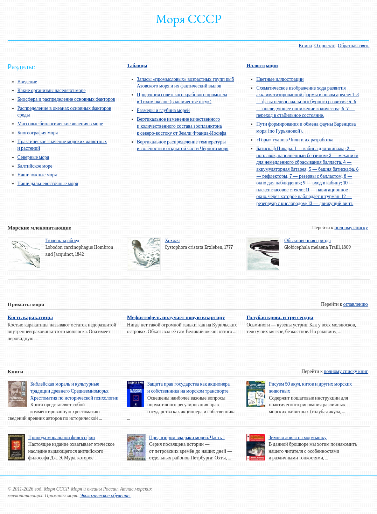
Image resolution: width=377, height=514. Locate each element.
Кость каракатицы (30, 317)
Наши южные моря (37, 175)
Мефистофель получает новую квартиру (176, 317)
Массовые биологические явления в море (60, 124)
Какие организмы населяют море (52, 90)
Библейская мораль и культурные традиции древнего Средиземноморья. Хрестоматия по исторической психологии (74, 391)
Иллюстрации (262, 66)
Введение (27, 82)
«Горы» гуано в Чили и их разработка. (295, 140)
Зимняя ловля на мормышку (297, 438)
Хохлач (172, 241)
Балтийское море (35, 166)
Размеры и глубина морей (163, 110)
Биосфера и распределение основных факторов (66, 99)
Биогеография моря (38, 133)
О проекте (324, 46)
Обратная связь (353, 46)
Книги (305, 46)
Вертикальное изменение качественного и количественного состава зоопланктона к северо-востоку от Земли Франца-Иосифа (181, 126)
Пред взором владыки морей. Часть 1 (187, 438)
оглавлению (355, 304)
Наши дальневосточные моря (48, 183)
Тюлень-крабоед (62, 241)
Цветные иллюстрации (279, 79)
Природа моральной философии (61, 438)
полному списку (351, 228)
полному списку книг (346, 371)
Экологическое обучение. (105, 495)
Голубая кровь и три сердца (279, 317)
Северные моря (33, 157)
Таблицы (137, 66)
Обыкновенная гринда (307, 241)
